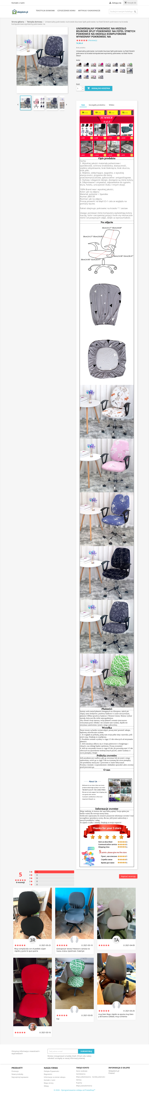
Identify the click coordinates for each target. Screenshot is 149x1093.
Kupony (79, 1083)
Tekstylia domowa (45, 10)
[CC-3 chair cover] (86, 77)
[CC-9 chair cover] (115, 65)
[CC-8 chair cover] (122, 65)
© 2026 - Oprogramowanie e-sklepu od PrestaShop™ (74, 1090)
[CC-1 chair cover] (101, 77)
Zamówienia (80, 1074)
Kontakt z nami (18, 3)
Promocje (15, 1071)
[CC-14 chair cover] (79, 65)
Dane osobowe (81, 1071)
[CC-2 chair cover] (93, 77)
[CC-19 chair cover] (86, 71)
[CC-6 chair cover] (122, 71)
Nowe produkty (17, 1074)
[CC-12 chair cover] (93, 65)
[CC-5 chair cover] (130, 71)
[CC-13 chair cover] (86, 65)
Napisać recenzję (128, 876)
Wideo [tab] (111, 105)
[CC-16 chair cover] (108, 71)
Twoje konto (82, 1067)
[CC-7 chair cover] (130, 65)
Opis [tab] (83, 105)
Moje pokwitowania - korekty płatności (90, 1077)
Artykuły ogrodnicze (89, 10)
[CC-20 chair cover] (79, 71)
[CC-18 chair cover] (93, 71)
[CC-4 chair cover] (79, 77)
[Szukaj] (123, 11)
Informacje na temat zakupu (54, 1077)
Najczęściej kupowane (20, 1077)
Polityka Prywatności (51, 1071)
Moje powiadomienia (84, 1086)
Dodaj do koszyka (98, 88)
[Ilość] (79, 88)
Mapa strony (48, 1083)
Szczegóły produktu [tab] (97, 105)
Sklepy (46, 1086)
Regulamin (48, 1074)
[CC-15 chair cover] (115, 71)
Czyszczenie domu (66, 10)
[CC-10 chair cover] (108, 65)
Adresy (78, 1080)
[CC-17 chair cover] (101, 71)
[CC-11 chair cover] (101, 65)
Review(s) (93, 40)
